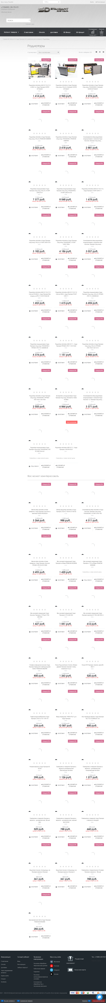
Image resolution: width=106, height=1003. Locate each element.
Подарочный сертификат (75, 960)
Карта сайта (96, 961)
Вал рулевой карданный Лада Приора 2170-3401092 (66, 614)
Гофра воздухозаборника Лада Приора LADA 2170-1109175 (39, 717)
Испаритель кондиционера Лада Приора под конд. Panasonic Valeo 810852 (66, 397)
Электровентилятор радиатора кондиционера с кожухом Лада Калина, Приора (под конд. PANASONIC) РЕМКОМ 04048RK (92, 139)
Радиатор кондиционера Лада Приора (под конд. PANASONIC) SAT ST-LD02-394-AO (40, 449)
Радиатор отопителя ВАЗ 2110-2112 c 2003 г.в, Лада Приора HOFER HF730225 (40, 87)
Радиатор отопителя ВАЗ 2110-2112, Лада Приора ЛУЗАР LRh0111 (93, 190)
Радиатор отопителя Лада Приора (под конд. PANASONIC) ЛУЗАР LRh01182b (66, 242)
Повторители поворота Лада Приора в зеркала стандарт (93, 819)
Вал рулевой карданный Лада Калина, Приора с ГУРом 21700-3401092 (39, 615)
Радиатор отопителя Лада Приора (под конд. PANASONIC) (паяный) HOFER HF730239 (92, 87)
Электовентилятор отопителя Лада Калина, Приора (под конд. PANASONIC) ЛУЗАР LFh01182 (92, 511)
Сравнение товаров (93, 32)
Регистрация (100, 2)
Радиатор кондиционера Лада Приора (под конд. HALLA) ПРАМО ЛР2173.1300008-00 (92, 294)
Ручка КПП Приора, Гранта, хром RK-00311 (93, 666)
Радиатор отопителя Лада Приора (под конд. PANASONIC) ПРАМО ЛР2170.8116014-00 (39, 397)
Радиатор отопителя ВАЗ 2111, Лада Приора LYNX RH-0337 (66, 448)
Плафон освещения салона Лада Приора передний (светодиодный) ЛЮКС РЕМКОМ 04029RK (40, 667)
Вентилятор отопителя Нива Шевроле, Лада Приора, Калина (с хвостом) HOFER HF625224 (40, 511)
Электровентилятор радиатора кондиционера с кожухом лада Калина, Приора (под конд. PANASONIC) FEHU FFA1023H (92, 242)
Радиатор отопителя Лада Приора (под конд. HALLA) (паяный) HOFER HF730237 (66, 87)
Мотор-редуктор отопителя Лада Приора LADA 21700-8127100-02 (66, 510)
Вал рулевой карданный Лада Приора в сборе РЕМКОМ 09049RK (66, 562)
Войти (92, 2)
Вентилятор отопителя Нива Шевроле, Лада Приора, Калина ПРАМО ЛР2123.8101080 (40, 563)
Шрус (32, 24)
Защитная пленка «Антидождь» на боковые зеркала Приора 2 (66, 871)
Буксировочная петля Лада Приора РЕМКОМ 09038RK (40, 921)
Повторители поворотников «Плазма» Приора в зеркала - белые (93, 871)
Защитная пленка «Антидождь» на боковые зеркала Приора (39, 871)
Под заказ (34, 466)
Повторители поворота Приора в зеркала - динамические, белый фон (40, 820)
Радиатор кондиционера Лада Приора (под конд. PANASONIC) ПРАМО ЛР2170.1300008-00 (39, 346)
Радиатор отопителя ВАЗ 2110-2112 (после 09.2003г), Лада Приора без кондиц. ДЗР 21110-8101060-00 (40, 294)
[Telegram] (51, 970)
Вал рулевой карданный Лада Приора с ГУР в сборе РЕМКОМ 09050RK (92, 563)
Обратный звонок (6, 12)
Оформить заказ (98, 1001)
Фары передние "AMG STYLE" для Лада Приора (66, 717)
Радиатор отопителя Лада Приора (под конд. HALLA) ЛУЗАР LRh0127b (39, 241)
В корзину (34, 104)
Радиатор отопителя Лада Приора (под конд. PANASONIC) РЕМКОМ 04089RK (66, 139)
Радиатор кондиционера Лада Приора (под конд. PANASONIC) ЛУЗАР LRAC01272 (66, 190)
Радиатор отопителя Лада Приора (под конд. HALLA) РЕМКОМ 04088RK (40, 138)
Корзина (84, 1001)
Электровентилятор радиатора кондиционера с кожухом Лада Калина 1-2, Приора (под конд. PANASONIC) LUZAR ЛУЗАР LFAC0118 (92, 397)
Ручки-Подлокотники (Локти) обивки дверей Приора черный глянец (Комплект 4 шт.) (66, 667)
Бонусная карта (80, 970)
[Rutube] (51, 974)
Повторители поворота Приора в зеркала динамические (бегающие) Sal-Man (66, 768)
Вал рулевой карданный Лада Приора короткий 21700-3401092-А (93, 614)
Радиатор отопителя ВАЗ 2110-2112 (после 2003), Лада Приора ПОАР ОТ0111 (66, 294)
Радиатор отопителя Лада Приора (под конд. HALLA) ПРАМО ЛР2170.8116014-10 (92, 346)
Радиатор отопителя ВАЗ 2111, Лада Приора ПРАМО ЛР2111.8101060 (66, 345)
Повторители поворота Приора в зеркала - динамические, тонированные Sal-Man (93, 768)
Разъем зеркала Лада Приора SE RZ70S (40, 767)
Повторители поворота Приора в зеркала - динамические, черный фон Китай (66, 820)
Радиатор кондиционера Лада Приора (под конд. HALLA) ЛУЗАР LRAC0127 (40, 190)
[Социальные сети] (99, 997)
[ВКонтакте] (51, 961)
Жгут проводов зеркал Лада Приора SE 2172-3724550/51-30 (93, 717)
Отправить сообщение (8, 9)
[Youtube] (51, 965)
